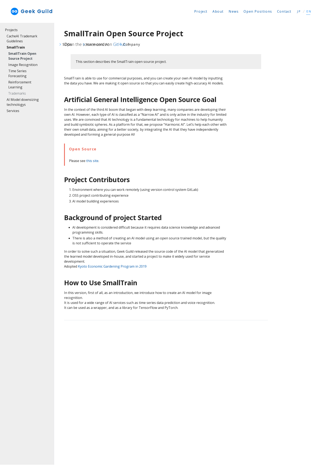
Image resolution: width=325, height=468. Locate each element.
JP (299, 11)
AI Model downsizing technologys (23, 102)
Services (13, 110)
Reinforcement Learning (19, 84)
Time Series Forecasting (17, 73)
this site (92, 160)
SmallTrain (16, 47)
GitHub (119, 44)
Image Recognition (23, 64)
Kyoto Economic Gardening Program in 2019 (112, 266)
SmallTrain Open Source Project (22, 56)
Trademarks (17, 93)
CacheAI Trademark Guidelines (22, 38)
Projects (11, 30)
